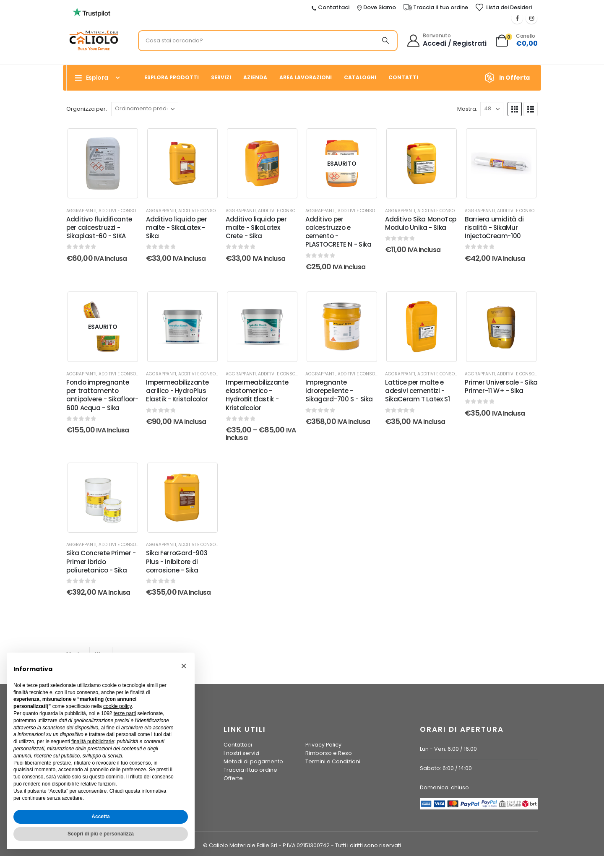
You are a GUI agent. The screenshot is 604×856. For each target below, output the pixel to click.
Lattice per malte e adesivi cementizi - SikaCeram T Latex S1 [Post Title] (417, 391)
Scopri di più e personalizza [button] (101, 834)
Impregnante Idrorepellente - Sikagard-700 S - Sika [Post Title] (339, 391)
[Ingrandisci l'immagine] (91, 10)
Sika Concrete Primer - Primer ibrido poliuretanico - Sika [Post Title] (101, 562)
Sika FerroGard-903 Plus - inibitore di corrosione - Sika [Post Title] (176, 562)
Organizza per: (86, 109)
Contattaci (238, 744)
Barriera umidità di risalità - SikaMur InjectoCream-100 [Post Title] (494, 228)
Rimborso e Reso (328, 753)
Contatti (403, 77)
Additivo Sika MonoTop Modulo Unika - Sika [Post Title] (420, 223)
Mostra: (467, 109)
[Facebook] (517, 18)
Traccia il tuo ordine (250, 769)
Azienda (255, 77)
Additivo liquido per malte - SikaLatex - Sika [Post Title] (176, 228)
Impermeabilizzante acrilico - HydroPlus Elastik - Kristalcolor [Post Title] (177, 391)
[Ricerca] (385, 40)
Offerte (233, 778)
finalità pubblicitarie (92, 741)
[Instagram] (531, 18)
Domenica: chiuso (444, 787)
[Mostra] (491, 109)
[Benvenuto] (447, 40)
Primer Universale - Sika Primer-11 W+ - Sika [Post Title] (501, 386)
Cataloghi (360, 77)
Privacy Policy (323, 744)
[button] (515, 109)
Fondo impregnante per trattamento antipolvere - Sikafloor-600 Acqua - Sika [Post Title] (102, 395)
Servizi (221, 77)
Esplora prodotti (171, 77)
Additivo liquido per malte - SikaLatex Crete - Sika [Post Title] (256, 228)
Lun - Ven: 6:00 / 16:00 (448, 748)
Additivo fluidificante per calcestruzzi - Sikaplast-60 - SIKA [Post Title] (99, 228)
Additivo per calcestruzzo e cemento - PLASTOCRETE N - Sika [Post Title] (338, 232)
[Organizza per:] (144, 109)
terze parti (125, 713)
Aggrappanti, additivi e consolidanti (109, 211)
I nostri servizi (241, 753)
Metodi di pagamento (253, 761)
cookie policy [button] (117, 706)
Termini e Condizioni (332, 761)
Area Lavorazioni (305, 77)
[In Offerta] (510, 77)
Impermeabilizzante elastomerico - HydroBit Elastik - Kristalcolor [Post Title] (257, 395)
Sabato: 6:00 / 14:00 (446, 768)
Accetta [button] (100, 817)
